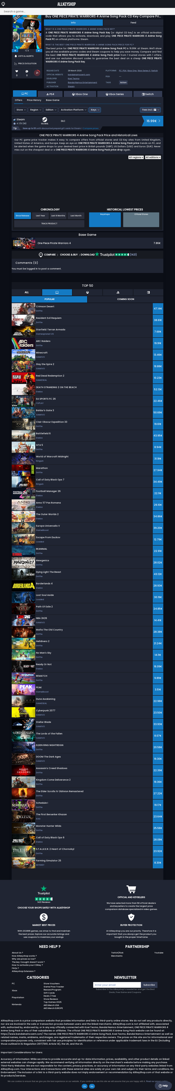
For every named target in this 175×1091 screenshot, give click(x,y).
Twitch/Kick (117, 952)
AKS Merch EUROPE (53, 1008)
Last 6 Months (58, 215)
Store (20, 109)
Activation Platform (72, 109)
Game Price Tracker (54, 986)
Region (34, 109)
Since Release (22, 215)
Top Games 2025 (52, 1002)
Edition (49, 109)
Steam (71, 86)
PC (13, 983)
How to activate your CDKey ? (27, 965)
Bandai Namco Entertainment (82, 82)
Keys (93, 109)
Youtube (158, 952)
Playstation (18, 997)
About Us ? (17, 952)
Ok (84, 1086)
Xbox (14, 990)
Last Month (76, 215)
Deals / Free (50, 995)
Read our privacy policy (156, 1081)
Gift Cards (49, 992)
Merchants (116, 955)
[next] (39, 50)
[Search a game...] (87, 11)
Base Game (52, 100)
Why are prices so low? (24, 958)
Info (73, 22)
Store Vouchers (52, 983)
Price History (34, 100)
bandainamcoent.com (79, 74)
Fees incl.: (149, 109)
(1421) (116, 254)
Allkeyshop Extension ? (23, 971)
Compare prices (91, 128)
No (92, 1086)
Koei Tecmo (73, 78)
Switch (154, 70)
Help (163, 1086)
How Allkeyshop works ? (24, 955)
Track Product (49, 223)
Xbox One (132, 70)
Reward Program (52, 989)
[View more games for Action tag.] (123, 83)
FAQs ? (15, 968)
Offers (18, 100)
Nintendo (16, 1004)
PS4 (124, 70)
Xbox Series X (144, 70)
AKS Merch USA (51, 1005)
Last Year (40, 215)
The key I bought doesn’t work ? (28, 962)
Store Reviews (51, 999)
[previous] (15, 50)
